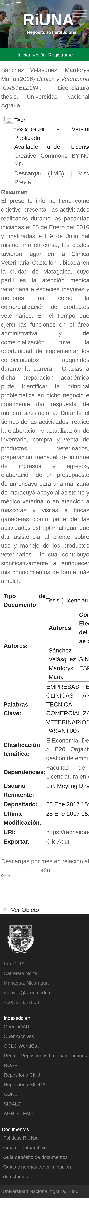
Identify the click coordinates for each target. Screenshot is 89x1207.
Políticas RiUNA (20, 1138)
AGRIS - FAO (18, 1113)
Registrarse (60, 54)
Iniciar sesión (32, 54)
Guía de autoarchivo (25, 1147)
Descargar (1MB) (39, 173)
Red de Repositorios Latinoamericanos (45, 1055)
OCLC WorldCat (21, 1046)
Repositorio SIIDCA (25, 1084)
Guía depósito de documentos (35, 1157)
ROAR (11, 1065)
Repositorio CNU (22, 1075)
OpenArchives (19, 1036)
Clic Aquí (57, 841)
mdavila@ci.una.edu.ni (28, 992)
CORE (11, 1094)
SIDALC (12, 1103)
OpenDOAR (17, 1026)
